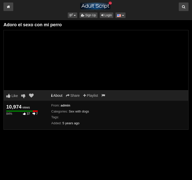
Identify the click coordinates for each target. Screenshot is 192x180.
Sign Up (88, 15)
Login (106, 15)
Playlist (90, 96)
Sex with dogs (79, 111)
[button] (72, 15)
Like (12, 96)
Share (73, 96)
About (56, 96)
